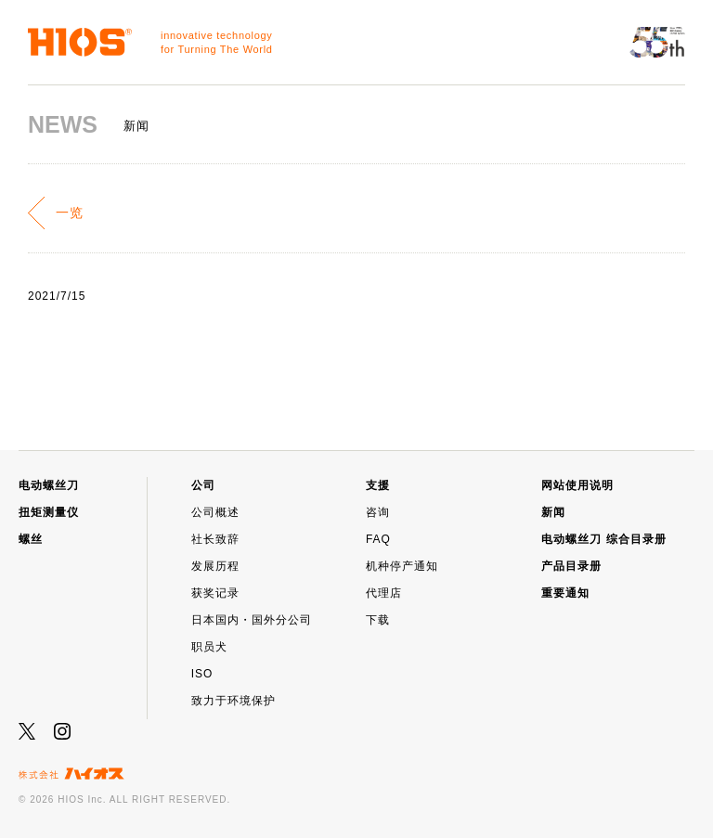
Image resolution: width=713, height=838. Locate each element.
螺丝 (31, 539)
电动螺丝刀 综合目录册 (603, 539)
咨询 (378, 512)
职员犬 (209, 646)
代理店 (384, 593)
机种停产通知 (402, 566)
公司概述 (215, 512)
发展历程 (215, 566)
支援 (378, 485)
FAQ (378, 539)
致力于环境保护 (233, 700)
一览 (70, 212)
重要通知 (565, 593)
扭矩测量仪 (49, 512)
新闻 (553, 512)
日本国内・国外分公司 (251, 619)
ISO (202, 673)
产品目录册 (571, 566)
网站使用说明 (577, 485)
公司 (203, 485)
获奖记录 (215, 593)
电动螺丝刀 (49, 485)
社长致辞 (215, 539)
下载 (378, 619)
